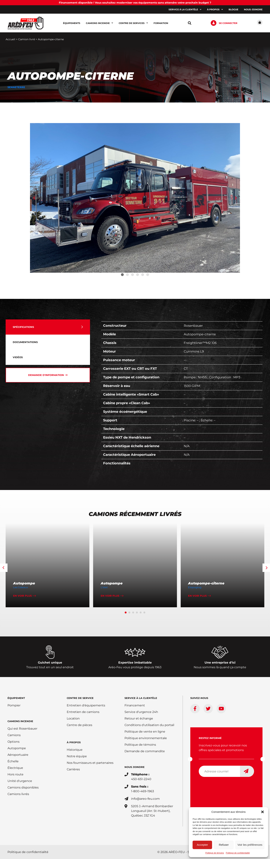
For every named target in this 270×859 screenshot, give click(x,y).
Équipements (71, 23)
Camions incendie (99, 23)
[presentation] (227, 787)
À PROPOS (74, 742)
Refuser (224, 844)
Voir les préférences (249, 844)
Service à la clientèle (185, 10)
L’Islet (104, 587)
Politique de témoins (214, 853)
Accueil (10, 39)
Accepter (202, 844)
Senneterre (16, 87)
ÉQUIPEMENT (16, 697)
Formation (161, 23)
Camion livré (26, 39)
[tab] (48, 327)
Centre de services (133, 23)
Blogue (233, 9)
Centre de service (80, 697)
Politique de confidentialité (238, 853)
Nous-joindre (253, 9)
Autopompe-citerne (206, 583)
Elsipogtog (194, 587)
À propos (215, 10)
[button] (262, 812)
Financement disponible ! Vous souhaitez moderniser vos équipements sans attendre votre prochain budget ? (135, 2)
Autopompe (24, 583)
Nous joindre (134, 766)
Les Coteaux (20, 587)
